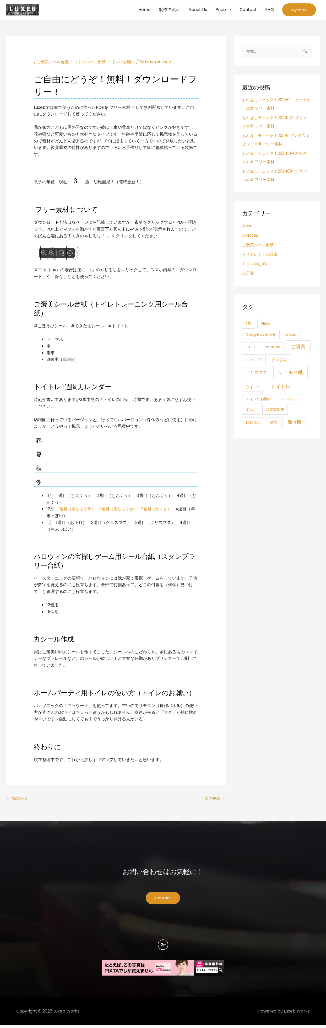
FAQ (269, 10)
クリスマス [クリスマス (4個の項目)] (256, 374)
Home (144, 10)
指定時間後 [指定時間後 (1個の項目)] (275, 411)
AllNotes (250, 237)
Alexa (247, 227)
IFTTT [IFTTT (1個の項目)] (251, 348)
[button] (299, 10)
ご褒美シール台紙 (53, 63)
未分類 (248, 274)
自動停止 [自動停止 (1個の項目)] (253, 423)
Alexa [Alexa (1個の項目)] (265, 324)
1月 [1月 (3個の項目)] (248, 324)
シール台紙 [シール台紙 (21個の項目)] (290, 373)
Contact (248, 10)
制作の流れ (169, 10)
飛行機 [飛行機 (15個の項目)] (294, 423)
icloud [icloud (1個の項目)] (290, 335)
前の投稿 (17, 800)
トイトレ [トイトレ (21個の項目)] (281, 387)
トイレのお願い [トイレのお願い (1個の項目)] (258, 400)
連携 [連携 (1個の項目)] (273, 423)
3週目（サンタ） (162, 510)
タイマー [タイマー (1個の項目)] (253, 388)
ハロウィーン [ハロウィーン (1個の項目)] (292, 400)
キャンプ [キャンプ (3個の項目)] (254, 361)
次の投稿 (214, 800)
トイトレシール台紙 (91, 63)
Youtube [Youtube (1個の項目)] (272, 348)
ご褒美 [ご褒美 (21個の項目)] (298, 348)
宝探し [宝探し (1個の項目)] (251, 411)
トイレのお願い (126, 63)
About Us (197, 10)
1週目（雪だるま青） (77, 510)
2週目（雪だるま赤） (122, 510)
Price (220, 10)
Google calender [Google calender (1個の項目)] (261, 335)
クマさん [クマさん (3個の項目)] (279, 361)
